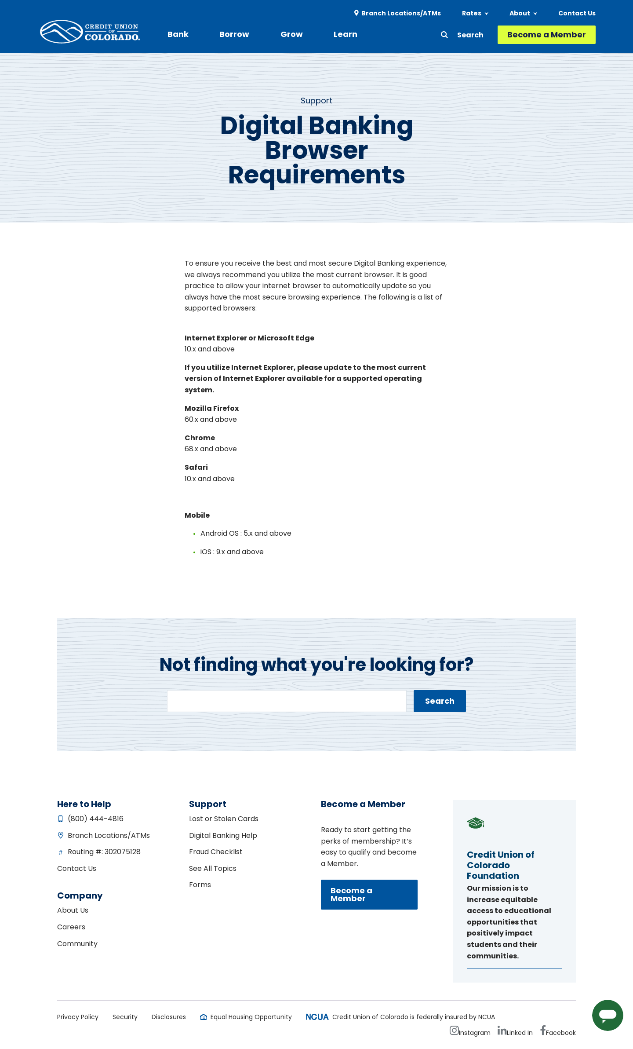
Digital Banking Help (223, 835)
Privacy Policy (77, 1016)
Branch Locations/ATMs (401, 13)
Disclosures (169, 1016)
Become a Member (546, 34)
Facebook (561, 1032)
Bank (178, 34)
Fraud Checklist (216, 852)
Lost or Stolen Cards (223, 819)
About (519, 13)
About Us (72, 910)
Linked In (520, 1032)
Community (77, 944)
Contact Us (577, 13)
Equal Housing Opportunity (251, 1016)
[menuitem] (397, 13)
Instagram (475, 1032)
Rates (471, 13)
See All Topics (212, 868)
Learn (316, 34)
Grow (272, 34)
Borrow (225, 34)
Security (125, 1016)
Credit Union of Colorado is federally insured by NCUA (413, 1016)
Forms (200, 885)
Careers (71, 927)
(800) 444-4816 (96, 819)
